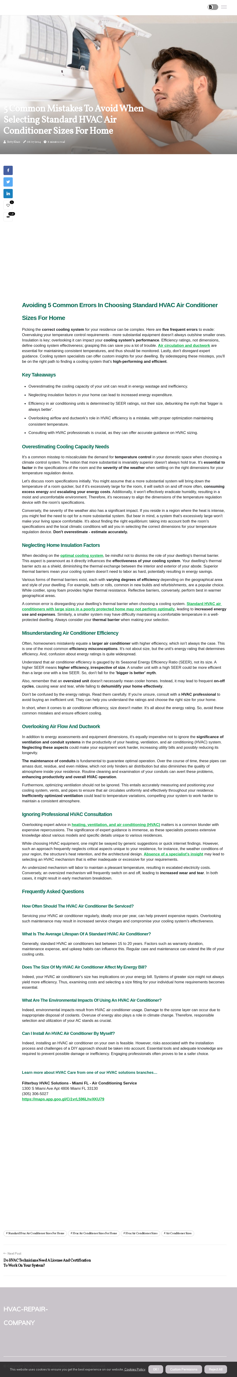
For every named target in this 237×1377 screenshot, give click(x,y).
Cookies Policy (134, 1369)
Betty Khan (13, 142)
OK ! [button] (156, 1369)
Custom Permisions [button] (183, 1369)
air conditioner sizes (179, 1233)
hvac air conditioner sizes (141, 1233)
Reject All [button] (215, 1369)
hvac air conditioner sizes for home (95, 1233)
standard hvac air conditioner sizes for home (36, 1233)
